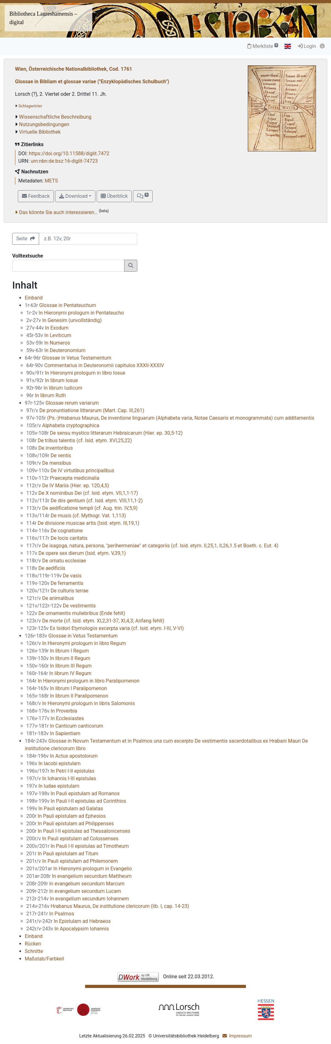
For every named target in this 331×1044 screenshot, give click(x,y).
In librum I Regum (57, 651)
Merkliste (262, 46)
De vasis (54, 576)
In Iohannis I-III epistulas (61, 778)
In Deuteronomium (55, 350)
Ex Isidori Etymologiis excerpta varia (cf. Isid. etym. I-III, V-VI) (105, 628)
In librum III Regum (59, 666)
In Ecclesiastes (55, 718)
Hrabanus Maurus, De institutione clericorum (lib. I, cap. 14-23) (107, 906)
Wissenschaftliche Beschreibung (55, 117)
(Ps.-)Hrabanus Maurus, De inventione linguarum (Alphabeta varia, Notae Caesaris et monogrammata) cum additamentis (170, 418)
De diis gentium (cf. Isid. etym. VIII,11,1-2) (84, 501)
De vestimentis (61, 606)
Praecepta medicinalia (62, 478)
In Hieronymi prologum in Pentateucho (75, 313)
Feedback (36, 196)
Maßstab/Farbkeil (44, 959)
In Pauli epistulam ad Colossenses (72, 839)
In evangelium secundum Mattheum (79, 876)
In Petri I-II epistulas (60, 771)
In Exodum (47, 328)
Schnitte (34, 951)
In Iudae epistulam (52, 786)
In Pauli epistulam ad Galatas (64, 808)
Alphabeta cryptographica (62, 425)
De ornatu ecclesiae (56, 561)
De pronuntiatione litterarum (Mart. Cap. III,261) (85, 410)
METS (51, 181)
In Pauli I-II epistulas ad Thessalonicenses (78, 831)
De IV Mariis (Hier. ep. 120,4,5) (67, 486)
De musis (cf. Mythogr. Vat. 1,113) (76, 516)
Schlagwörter (30, 106)
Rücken (33, 944)
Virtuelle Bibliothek (40, 132)
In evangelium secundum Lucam (73, 891)
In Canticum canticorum (64, 726)
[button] (142, 196)
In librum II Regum (58, 658)
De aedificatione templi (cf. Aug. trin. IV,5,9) (82, 508)
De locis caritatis (57, 538)
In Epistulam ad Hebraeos (68, 921)
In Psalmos (50, 914)
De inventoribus (49, 448)
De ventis (48, 455)
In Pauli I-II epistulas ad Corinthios (76, 801)
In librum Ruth (46, 395)
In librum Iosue (52, 380)
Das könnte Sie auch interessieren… (58, 212)
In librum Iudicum (54, 388)
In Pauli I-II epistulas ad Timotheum (77, 846)
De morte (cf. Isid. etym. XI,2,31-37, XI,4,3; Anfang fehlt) (95, 621)
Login (307, 46)
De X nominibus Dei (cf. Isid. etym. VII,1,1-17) (82, 493)
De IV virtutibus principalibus (70, 470)
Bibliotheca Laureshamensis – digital (43, 18)
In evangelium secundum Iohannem (77, 899)
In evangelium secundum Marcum (75, 884)
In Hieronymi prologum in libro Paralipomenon (83, 681)
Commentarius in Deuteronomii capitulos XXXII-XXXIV (95, 365)
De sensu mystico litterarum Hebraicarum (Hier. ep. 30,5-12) (104, 433)
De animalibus (50, 598)
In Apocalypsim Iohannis (67, 929)
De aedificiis (45, 568)
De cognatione (54, 531)
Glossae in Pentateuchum (60, 305)
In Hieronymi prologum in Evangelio (79, 869)
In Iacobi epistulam (53, 763)
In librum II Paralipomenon (67, 696)
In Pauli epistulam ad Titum (62, 854)
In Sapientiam (53, 733)
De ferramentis (55, 583)
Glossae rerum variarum (62, 403)
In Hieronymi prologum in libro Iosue (75, 373)
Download (73, 196)
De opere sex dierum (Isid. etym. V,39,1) (76, 553)
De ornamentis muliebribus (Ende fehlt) (75, 613)
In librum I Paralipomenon (66, 688)
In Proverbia (51, 711)
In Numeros (48, 343)
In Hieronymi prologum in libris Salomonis (80, 703)
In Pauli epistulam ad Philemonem (72, 861)
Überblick (114, 196)
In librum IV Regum (58, 673)
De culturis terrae (57, 591)
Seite (25, 239)
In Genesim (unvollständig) (64, 320)
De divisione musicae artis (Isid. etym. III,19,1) (82, 523)
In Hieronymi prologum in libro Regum (76, 643)
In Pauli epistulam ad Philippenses (70, 823)
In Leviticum (48, 335)
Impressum (240, 1036)
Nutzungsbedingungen (44, 124)
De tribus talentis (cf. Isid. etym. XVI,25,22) (79, 440)
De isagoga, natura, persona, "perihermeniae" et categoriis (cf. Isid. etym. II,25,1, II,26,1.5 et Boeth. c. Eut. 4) (152, 546)
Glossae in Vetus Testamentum (68, 358)
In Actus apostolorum (62, 756)
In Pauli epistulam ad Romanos (73, 793)
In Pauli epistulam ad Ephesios (66, 816)
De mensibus (48, 463)
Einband (34, 298)
